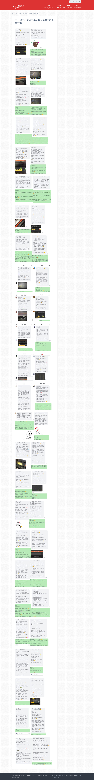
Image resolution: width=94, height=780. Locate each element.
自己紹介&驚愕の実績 (49, 7)
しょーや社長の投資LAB (18, 7)
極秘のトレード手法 (67, 6)
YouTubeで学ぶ (58, 6)
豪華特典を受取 (77, 6)
